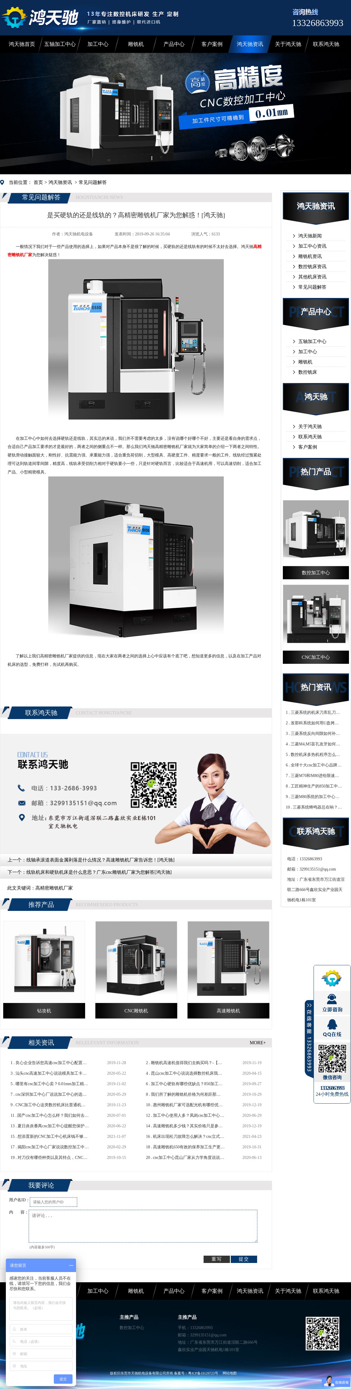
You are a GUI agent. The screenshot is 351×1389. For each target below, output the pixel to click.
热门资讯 (316, 687)
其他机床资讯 (312, 276)
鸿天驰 (315, 397)
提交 (244, 1259)
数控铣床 (307, 372)
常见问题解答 (93, 182)
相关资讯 (41, 1042)
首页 (38, 182)
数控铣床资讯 (312, 266)
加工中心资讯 (312, 246)
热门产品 (316, 472)
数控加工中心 (132, 1328)
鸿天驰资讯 (250, 44)
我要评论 (41, 1185)
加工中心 (98, 44)
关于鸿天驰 (288, 44)
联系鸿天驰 (326, 44)
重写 (216, 1259)
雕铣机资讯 (310, 256)
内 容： (19, 1212)
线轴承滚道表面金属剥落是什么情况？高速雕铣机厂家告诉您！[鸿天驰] (100, 859)
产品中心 (174, 44)
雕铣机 (136, 44)
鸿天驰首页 (22, 44)
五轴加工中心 (60, 44)
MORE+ (258, 1042)
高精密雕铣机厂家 (54, 887)
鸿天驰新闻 (310, 235)
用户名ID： (19, 1200)
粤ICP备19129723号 (203, 1373)
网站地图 (230, 1373)
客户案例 (212, 44)
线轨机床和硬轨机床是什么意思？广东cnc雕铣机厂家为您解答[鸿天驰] (99, 872)
